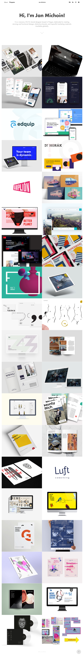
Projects (12, 2)
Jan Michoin (42, 2)
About (6, 2)
